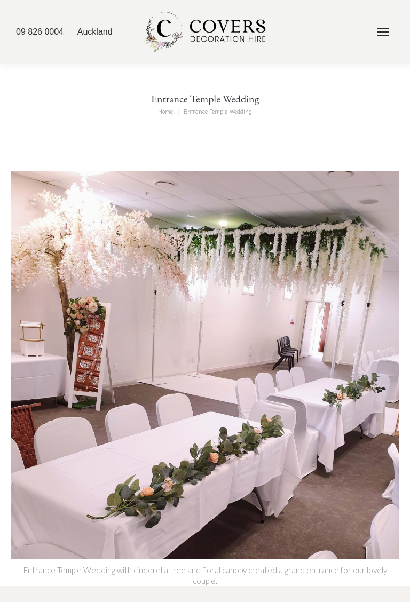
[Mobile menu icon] (383, 32)
